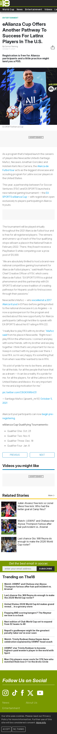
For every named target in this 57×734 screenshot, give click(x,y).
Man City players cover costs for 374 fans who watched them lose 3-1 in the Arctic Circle (29, 660)
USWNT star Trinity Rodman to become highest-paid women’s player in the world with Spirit (29, 650)
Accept (6, 729)
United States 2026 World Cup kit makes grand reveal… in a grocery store (29, 605)
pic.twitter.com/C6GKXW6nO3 (19, 392)
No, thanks (18, 729)
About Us (31, 702)
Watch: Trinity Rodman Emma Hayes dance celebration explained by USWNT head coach (28, 640)
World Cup (8, 9)
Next (42, 454)
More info (41, 722)
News (20, 9)
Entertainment (33, 9)
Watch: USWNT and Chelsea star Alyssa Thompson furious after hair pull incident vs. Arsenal (36, 523)
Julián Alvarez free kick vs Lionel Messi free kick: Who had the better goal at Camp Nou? (35, 506)
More (51, 495)
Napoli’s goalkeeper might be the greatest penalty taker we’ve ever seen (26, 631)
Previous (15, 454)
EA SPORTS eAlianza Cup (12, 126)
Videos (48, 9)
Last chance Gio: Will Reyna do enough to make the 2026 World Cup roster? (35, 541)
